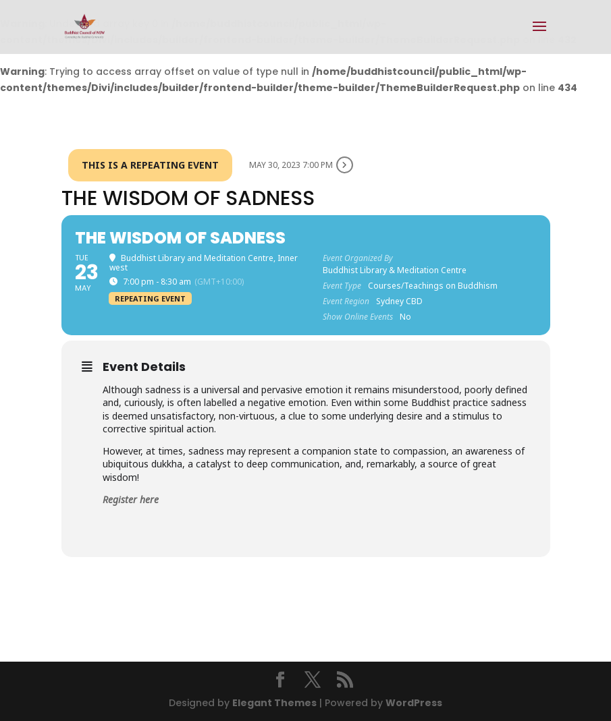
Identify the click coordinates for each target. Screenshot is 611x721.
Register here (131, 499)
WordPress (414, 703)
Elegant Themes (274, 703)
